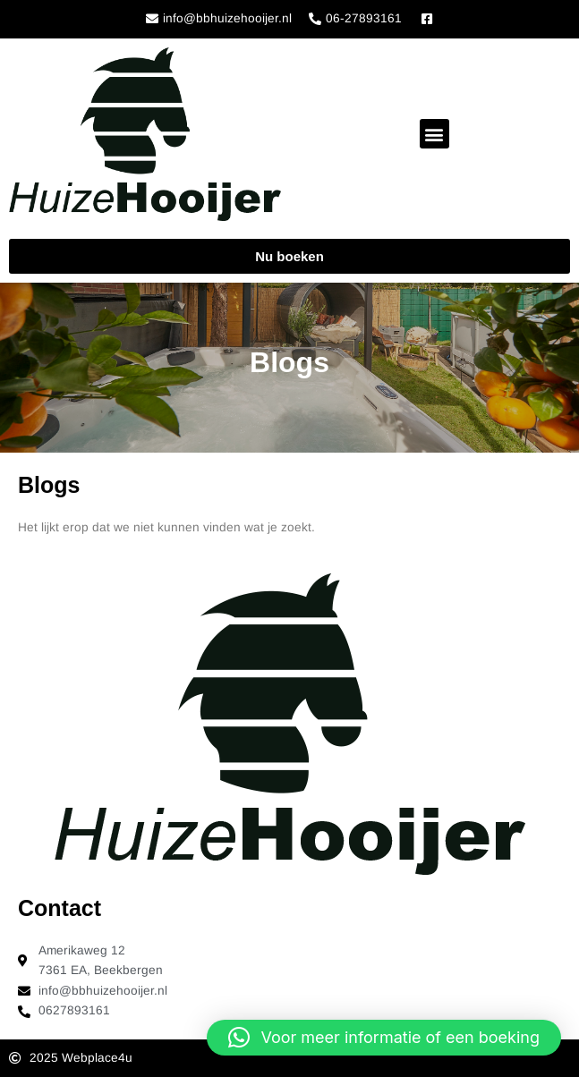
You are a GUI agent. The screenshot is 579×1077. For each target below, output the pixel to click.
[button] (434, 133)
